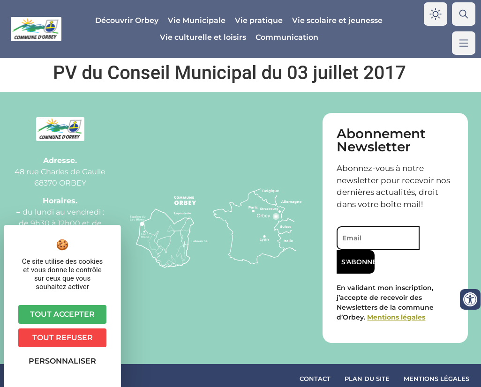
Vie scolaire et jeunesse (337, 20)
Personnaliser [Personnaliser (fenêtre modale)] (62, 361)
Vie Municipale (196, 20)
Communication (287, 37)
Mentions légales (436, 356)
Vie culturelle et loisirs (203, 37)
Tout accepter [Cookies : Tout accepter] (62, 314)
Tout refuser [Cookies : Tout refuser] (62, 337)
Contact (315, 356)
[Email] (377, 238)
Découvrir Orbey (126, 20)
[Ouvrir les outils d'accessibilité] (470, 299)
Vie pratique (259, 20)
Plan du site (367, 356)
